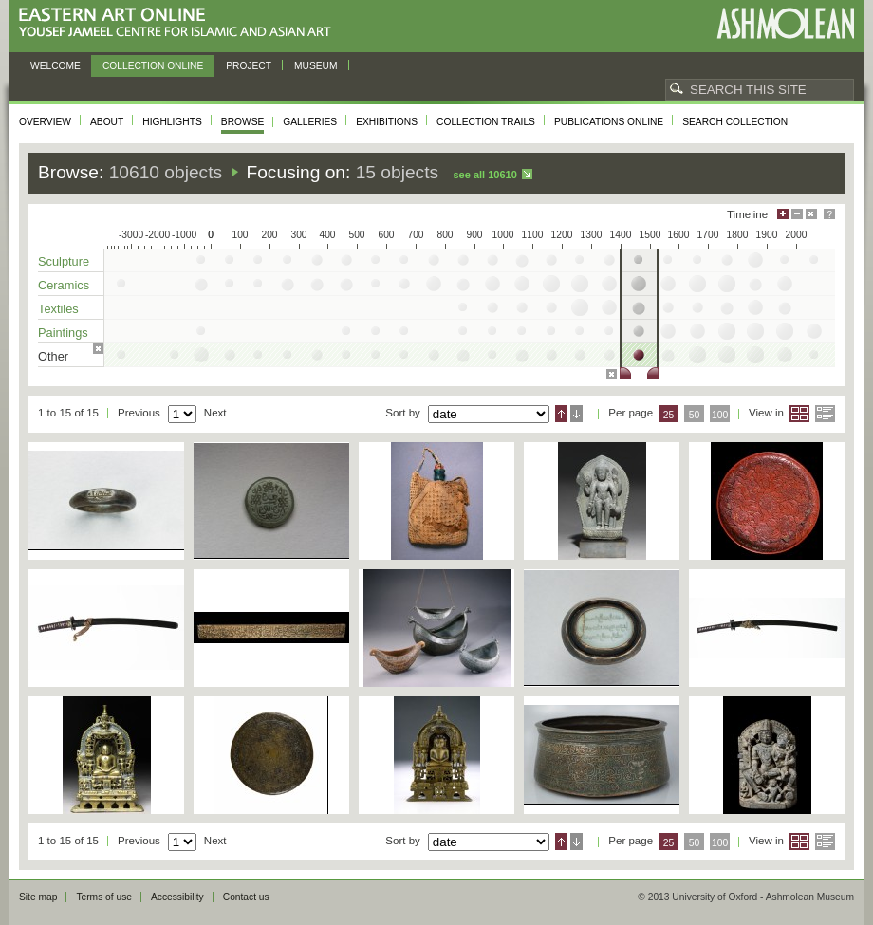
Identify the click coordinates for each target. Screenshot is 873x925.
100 (720, 415)
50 (694, 415)
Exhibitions (387, 122)
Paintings (63, 332)
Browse (243, 122)
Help (829, 214)
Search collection (735, 122)
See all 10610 (484, 174)
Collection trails (485, 122)
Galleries (310, 122)
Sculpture (63, 261)
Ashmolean (785, 23)
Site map (38, 897)
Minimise (797, 214)
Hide (811, 214)
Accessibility (177, 897)
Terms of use (104, 897)
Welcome (55, 66)
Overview (45, 122)
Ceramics (63, 285)
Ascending (561, 413)
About (106, 122)
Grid (799, 413)
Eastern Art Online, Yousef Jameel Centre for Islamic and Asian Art (180, 23)
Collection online (152, 66)
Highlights (172, 122)
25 (669, 415)
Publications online (608, 122)
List (825, 413)
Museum (316, 66)
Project (248, 66)
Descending (576, 413)
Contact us (246, 897)
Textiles (58, 309)
